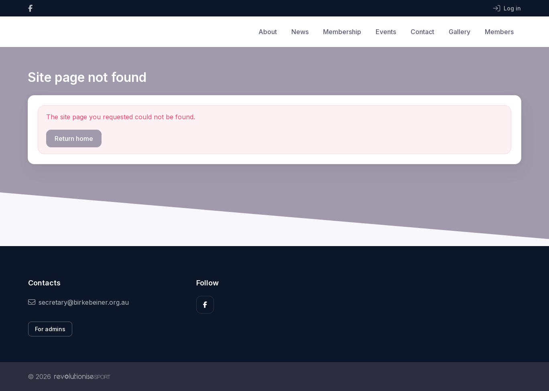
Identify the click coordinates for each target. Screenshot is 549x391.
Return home (74, 138)
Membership (342, 32)
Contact (422, 32)
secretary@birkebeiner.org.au (78, 302)
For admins (50, 329)
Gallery (459, 32)
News (300, 32)
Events (386, 32)
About (267, 32)
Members (499, 32)
